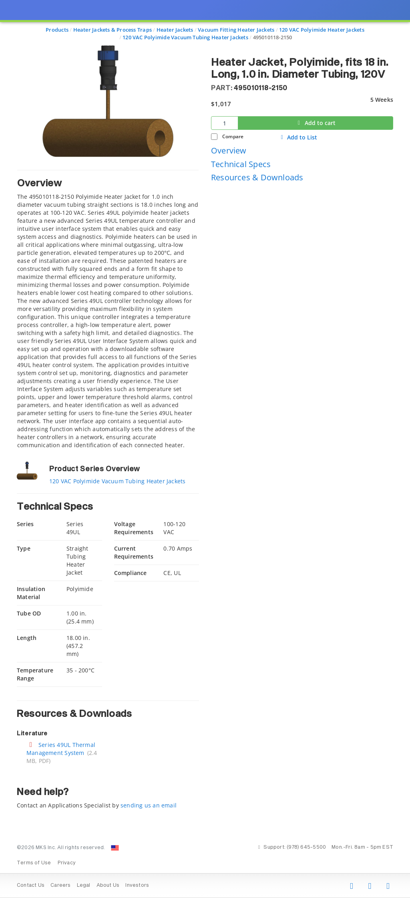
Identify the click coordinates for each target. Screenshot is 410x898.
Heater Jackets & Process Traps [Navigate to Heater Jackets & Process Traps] (112, 29)
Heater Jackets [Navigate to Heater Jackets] (175, 29)
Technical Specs (241, 164)
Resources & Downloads (257, 177)
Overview (229, 150)
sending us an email (149, 805)
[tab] (108, 309)
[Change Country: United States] (115, 848)
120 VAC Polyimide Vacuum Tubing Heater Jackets (117, 481)
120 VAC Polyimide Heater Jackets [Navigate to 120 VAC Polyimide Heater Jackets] (321, 29)
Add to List (298, 137)
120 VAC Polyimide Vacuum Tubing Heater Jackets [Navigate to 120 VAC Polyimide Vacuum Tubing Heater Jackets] (185, 37)
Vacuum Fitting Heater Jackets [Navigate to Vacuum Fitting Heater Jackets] (236, 29)
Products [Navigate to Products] (57, 29)
